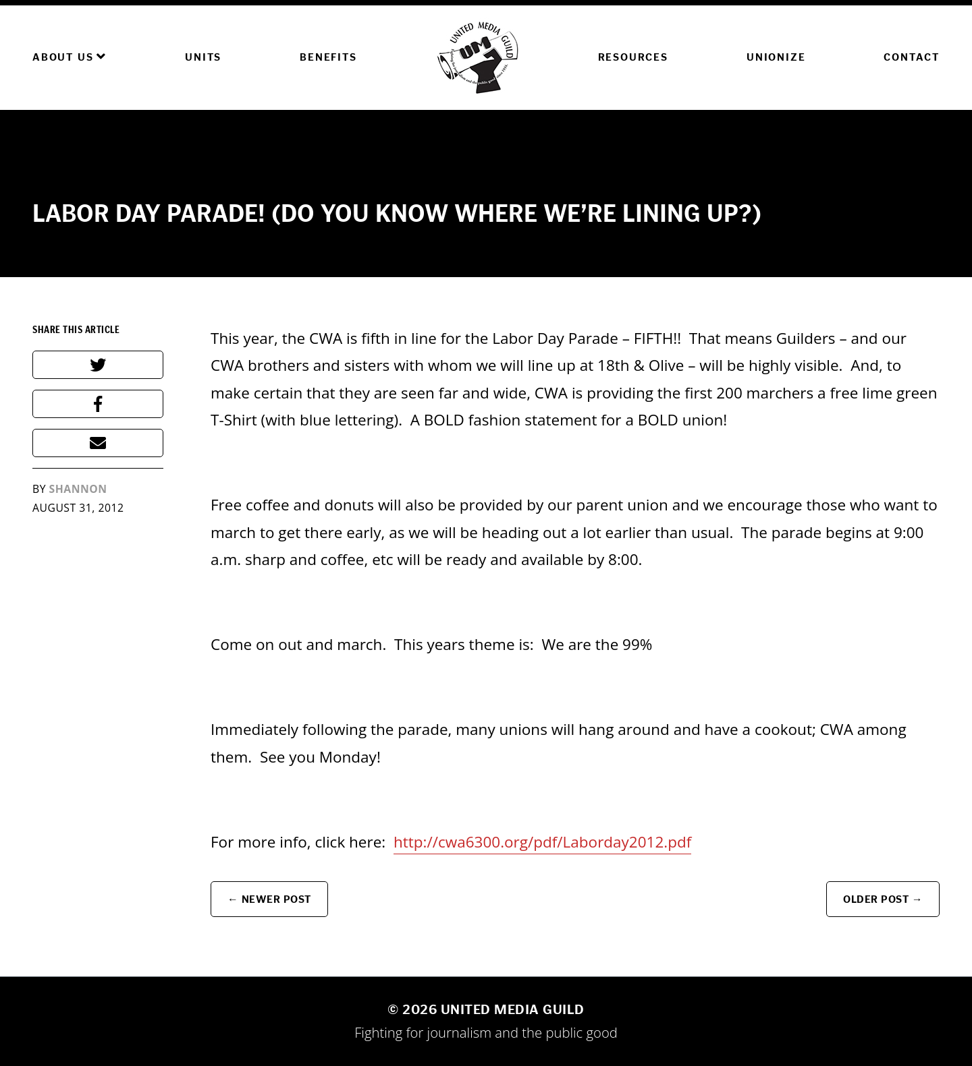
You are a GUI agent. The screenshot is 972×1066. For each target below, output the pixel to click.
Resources (633, 57)
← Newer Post (269, 899)
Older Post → (883, 899)
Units (203, 57)
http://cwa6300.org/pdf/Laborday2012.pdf (542, 841)
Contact (912, 57)
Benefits (328, 57)
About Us (69, 56)
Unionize (776, 57)
